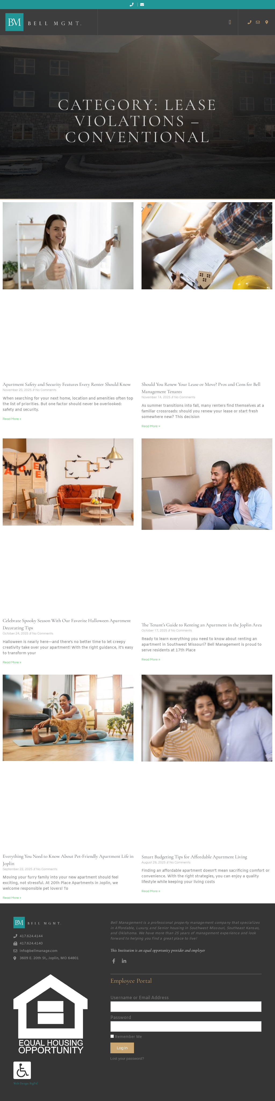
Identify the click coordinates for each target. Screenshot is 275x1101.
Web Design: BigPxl (25, 1083)
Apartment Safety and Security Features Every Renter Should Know (67, 384)
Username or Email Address (139, 998)
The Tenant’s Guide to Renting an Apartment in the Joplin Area (202, 625)
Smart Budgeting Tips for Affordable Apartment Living (194, 857)
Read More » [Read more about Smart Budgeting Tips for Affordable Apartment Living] (151, 891)
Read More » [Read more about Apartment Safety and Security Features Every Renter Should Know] (12, 419)
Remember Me (126, 1037)
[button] (230, 22)
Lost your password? (127, 1058)
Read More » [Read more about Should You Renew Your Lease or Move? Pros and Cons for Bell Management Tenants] (151, 426)
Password (120, 1018)
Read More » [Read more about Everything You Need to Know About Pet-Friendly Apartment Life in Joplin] (12, 898)
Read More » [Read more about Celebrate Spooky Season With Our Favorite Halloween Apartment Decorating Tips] (12, 662)
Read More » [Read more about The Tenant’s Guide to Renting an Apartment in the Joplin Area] (151, 659)
